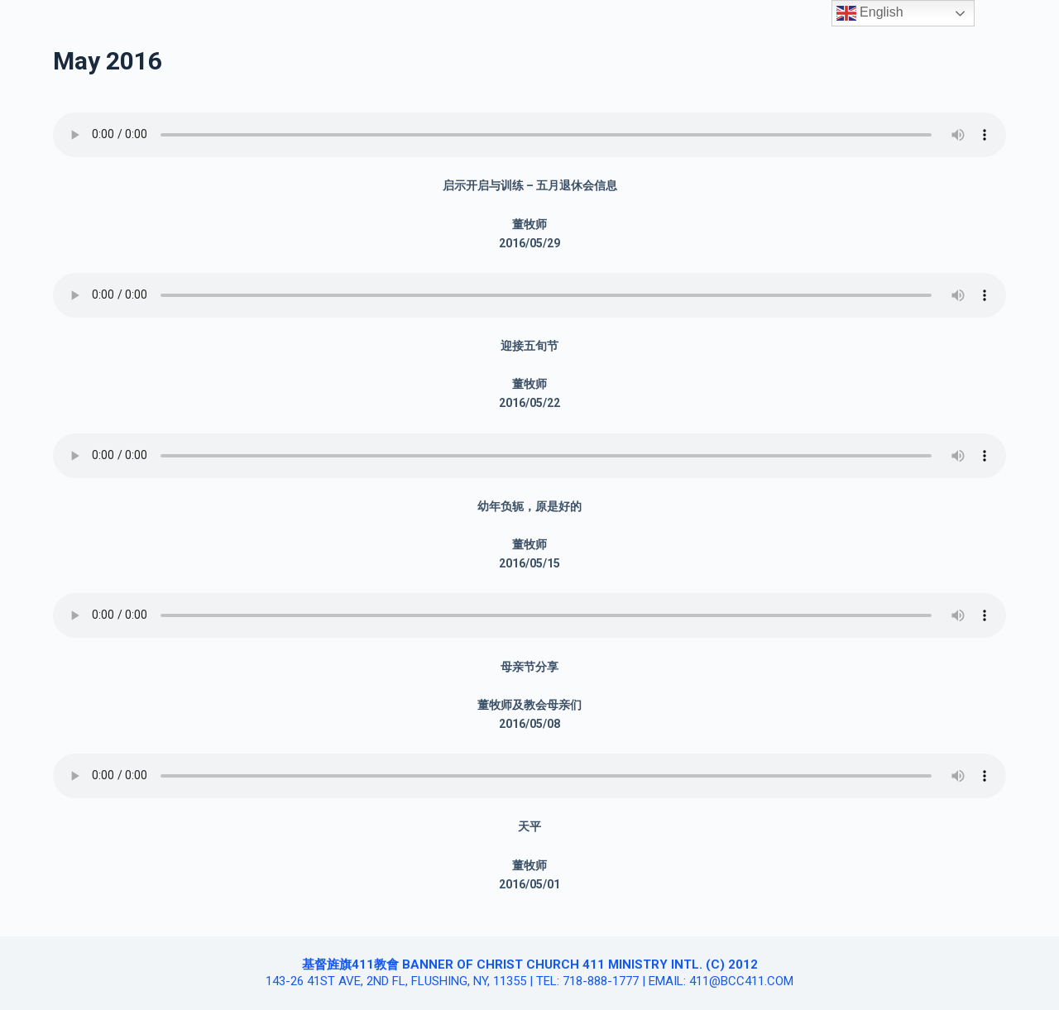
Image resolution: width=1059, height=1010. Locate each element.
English (869, 13)
